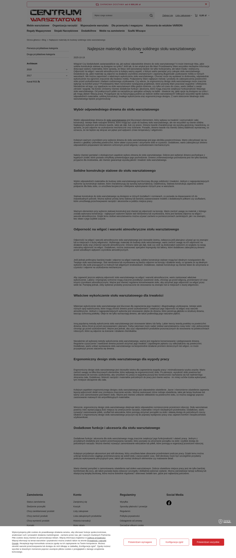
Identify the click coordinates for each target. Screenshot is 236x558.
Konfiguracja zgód (174, 542)
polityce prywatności (96, 538)
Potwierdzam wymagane (140, 542)
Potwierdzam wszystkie (208, 542)
